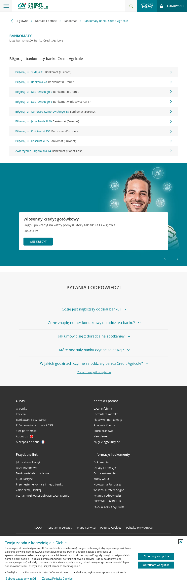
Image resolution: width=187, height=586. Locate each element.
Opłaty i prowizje (105, 468)
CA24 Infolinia (103, 408)
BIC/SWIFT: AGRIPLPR (107, 501)
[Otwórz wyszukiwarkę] (131, 6)
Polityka (110, 527)
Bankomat (70, 21)
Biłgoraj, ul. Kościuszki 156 (93, 131)
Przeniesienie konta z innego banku (39, 484)
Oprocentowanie (105, 473)
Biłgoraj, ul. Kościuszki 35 (93, 141)
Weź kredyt (38, 241)
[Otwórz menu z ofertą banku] (6, 6)
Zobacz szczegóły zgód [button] (21, 578)
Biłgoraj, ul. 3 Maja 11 (93, 72)
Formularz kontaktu (106, 414)
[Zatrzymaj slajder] (171, 259)
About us (24, 436)
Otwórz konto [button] (147, 6)
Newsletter (101, 436)
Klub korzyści (24, 479)
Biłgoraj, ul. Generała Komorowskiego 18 (93, 112)
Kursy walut (101, 479)
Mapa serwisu (86, 527)
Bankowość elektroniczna (32, 473)
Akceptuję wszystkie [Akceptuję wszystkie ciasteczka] (156, 556)
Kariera (21, 414)
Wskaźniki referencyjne (109, 490)
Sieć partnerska (26, 431)
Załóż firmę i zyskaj (28, 490)
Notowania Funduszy (107, 484)
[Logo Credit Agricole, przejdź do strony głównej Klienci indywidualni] (33, 6)
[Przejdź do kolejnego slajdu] (177, 259)
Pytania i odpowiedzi (107, 495)
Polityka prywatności (139, 527)
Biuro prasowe (103, 431)
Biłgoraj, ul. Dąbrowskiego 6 (93, 92)
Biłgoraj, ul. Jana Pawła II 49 (93, 121)
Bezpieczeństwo (26, 468)
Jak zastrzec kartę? (28, 462)
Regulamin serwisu (59, 527)
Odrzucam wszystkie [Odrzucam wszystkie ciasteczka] (156, 565)
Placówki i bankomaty (108, 420)
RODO (38, 527)
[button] (180, 541)
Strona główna (19, 21)
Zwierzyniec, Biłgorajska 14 (93, 151)
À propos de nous (30, 442)
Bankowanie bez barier (31, 420)
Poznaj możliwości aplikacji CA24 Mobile (42, 495)
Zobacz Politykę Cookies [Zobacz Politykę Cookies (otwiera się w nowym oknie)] (57, 578)
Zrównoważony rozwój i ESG (34, 425)
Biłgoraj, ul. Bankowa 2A (93, 82)
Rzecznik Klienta (104, 425)
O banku (21, 408)
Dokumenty (101, 462)
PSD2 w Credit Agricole (109, 507)
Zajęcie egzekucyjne (107, 442)
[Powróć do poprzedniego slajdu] (165, 259)
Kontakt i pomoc (46, 21)
